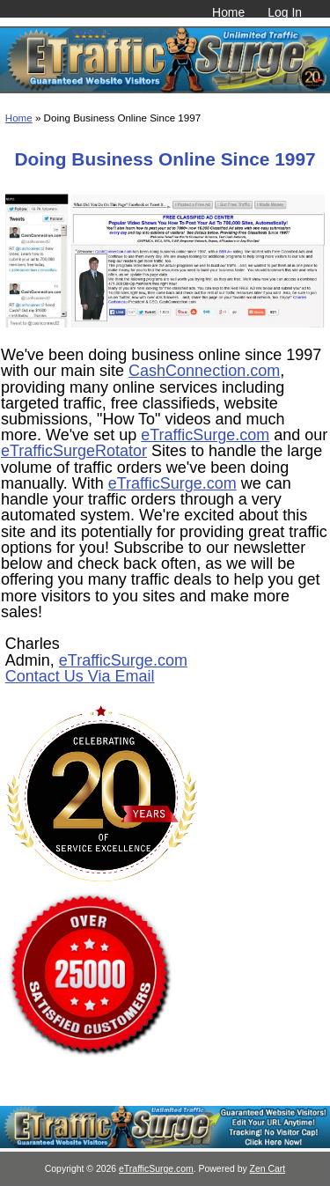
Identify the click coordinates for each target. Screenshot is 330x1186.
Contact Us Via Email (80, 676)
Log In (285, 12)
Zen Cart (268, 1169)
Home (228, 12)
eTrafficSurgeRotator (74, 451)
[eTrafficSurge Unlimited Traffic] (165, 1144)
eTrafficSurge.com (205, 435)
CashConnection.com (204, 370)
